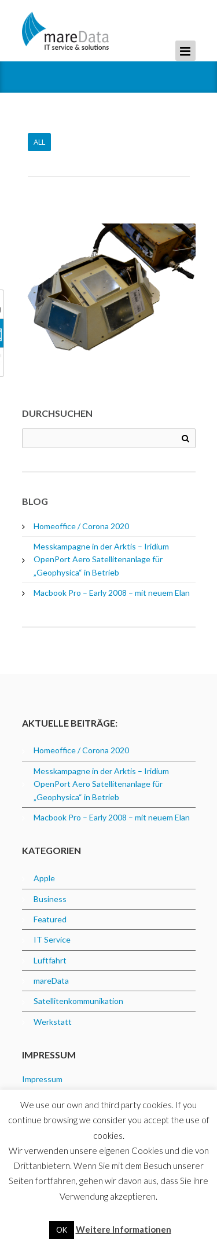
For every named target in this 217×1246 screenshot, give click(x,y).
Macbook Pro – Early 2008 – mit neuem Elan (112, 593)
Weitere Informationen (123, 1229)
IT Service (52, 939)
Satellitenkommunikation (78, 1001)
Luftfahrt (50, 960)
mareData (51, 980)
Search (185, 438)
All (39, 142)
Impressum (42, 1079)
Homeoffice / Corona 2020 (81, 526)
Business (50, 899)
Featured (50, 919)
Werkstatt (53, 1022)
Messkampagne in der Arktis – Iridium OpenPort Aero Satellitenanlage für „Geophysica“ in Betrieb (101, 559)
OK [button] (61, 1229)
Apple (44, 878)
